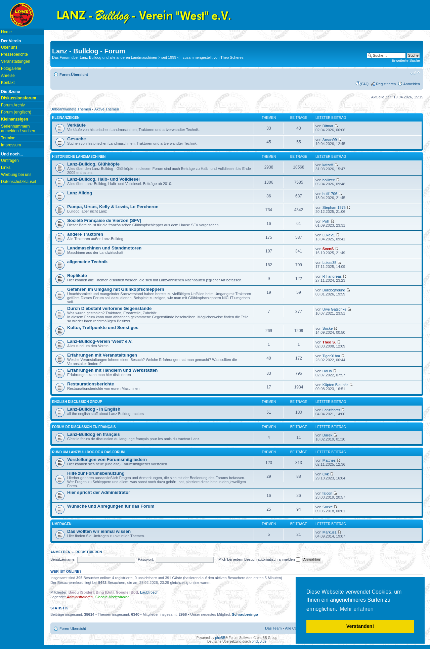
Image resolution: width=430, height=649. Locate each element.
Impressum (11, 145)
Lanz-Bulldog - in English (93, 409)
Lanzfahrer (331, 410)
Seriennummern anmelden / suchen (18, 128)
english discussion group (77, 402)
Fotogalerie (11, 68)
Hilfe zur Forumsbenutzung (96, 473)
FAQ (365, 84)
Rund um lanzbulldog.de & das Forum (88, 452)
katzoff (327, 165)
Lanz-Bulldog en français (93, 434)
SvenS (328, 249)
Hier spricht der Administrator (98, 492)
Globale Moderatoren (112, 597)
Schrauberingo (245, 614)
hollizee (328, 180)
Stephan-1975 (334, 207)
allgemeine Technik (87, 261)
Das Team (273, 628)
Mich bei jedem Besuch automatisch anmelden (259, 559)
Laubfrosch (149, 592)
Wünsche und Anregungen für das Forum (111, 506)
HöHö (327, 371)
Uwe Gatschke (334, 309)
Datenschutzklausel (18, 181)
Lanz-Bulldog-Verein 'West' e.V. (100, 341)
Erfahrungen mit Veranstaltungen (102, 355)
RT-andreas (332, 276)
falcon (327, 493)
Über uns (9, 47)
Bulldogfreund (333, 290)
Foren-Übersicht (73, 75)
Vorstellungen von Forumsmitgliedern (107, 459)
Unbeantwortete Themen (70, 109)
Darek (327, 435)
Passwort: (146, 559)
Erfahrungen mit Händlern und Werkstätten (112, 370)
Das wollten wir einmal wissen (99, 531)
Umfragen (10, 160)
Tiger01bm (331, 356)
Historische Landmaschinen (78, 156)
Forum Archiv (13, 105)
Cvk (325, 474)
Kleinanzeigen (66, 118)
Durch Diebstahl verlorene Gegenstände (109, 308)
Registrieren (386, 84)
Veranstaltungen (15, 61)
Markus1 (329, 532)
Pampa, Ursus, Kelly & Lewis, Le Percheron (113, 206)
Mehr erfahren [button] (357, 609)
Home (6, 32)
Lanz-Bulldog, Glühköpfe (93, 164)
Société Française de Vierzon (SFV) (104, 220)
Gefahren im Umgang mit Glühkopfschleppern (115, 289)
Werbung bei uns (16, 174)
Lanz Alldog (79, 192)
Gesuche (76, 138)
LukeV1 (328, 235)
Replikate (77, 275)
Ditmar (327, 126)
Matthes (329, 460)
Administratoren (80, 597)
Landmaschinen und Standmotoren (104, 247)
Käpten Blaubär (335, 385)
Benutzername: (63, 559)
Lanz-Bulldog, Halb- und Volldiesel (103, 179)
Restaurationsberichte (90, 383)
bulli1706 (329, 194)
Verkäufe (76, 125)
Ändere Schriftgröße (415, 73)
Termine (8, 138)
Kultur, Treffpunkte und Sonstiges (102, 327)
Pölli (326, 221)
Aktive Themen (106, 109)
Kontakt (8, 82)
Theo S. (329, 342)
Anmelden (411, 84)
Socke (327, 328)
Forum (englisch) (16, 112)
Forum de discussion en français (84, 427)
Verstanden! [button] (360, 626)
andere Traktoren (85, 234)
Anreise (8, 75)
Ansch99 (329, 140)
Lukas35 (329, 263)
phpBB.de (259, 641)
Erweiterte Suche (406, 60)
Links (5, 167)
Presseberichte (14, 54)
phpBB (220, 638)
